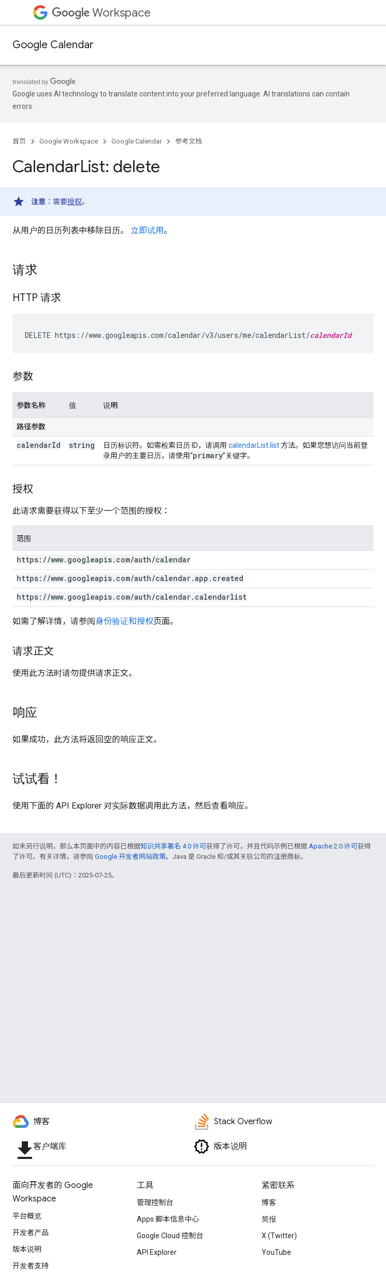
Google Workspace (68, 141)
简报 (269, 1219)
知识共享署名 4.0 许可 (173, 846)
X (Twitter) (279, 1235)
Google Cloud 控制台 (170, 1235)
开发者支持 (30, 1266)
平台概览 (26, 1216)
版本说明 (26, 1249)
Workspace (101, 13)
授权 (74, 201)
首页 (19, 141)
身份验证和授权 (124, 621)
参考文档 (188, 141)
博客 (269, 1202)
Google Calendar (53, 44)
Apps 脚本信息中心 (168, 1219)
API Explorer (157, 1252)
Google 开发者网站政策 (130, 856)
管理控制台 (155, 1202)
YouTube (276, 1252)
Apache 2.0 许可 (333, 846)
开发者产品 (30, 1232)
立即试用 (147, 230)
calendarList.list (253, 445)
